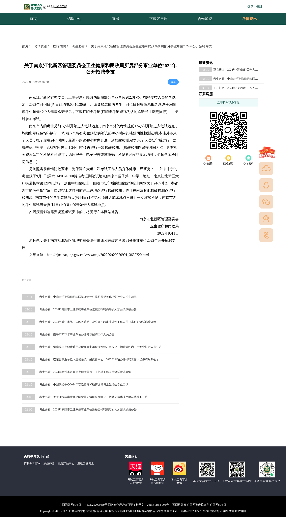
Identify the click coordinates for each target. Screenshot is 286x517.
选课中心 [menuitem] (74, 19)
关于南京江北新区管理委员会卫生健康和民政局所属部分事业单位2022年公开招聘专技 (151, 46)
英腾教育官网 (32, 463)
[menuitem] (249, 19)
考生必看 (80, 46)
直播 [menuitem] (115, 19)
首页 (26, 46)
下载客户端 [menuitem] (158, 19)
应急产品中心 (66, 463)
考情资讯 (246, 19)
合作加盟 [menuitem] (205, 19)
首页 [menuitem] (33, 19)
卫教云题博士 (85, 463)
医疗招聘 (61, 46)
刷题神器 (49, 463)
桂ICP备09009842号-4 (133, 511)
